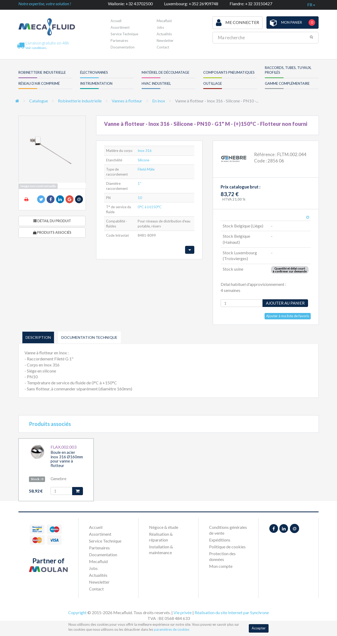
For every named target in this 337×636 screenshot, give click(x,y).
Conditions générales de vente (228, 530)
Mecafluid (164, 21)
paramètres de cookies (171, 629)
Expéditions (219, 539)
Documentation (123, 47)
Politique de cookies (227, 546)
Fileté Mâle (146, 169)
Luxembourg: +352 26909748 (191, 3)
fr (311, 4)
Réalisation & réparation (161, 536)
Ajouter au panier (285, 303)
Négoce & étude (163, 527)
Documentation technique (89, 337)
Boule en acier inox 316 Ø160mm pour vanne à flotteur (67, 459)
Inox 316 (145, 150)
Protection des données (222, 556)
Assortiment (120, 27)
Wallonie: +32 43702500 (130, 3)
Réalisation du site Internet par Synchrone (232, 612)
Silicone (143, 160)
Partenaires (119, 40)
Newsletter (165, 40)
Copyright (77, 612)
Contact (163, 47)
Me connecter (237, 22)
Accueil (116, 21)
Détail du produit (52, 221)
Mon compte (220, 566)
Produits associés (52, 232)
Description (38, 337)
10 (140, 198)
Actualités (164, 34)
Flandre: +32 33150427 (251, 3)
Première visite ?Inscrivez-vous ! (186, 22)
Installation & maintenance (161, 549)
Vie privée (183, 612)
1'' (139, 183)
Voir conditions (36, 48)
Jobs (160, 27)
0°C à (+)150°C (149, 207)
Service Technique (124, 34)
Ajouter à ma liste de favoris (287, 316)
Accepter (259, 628)
